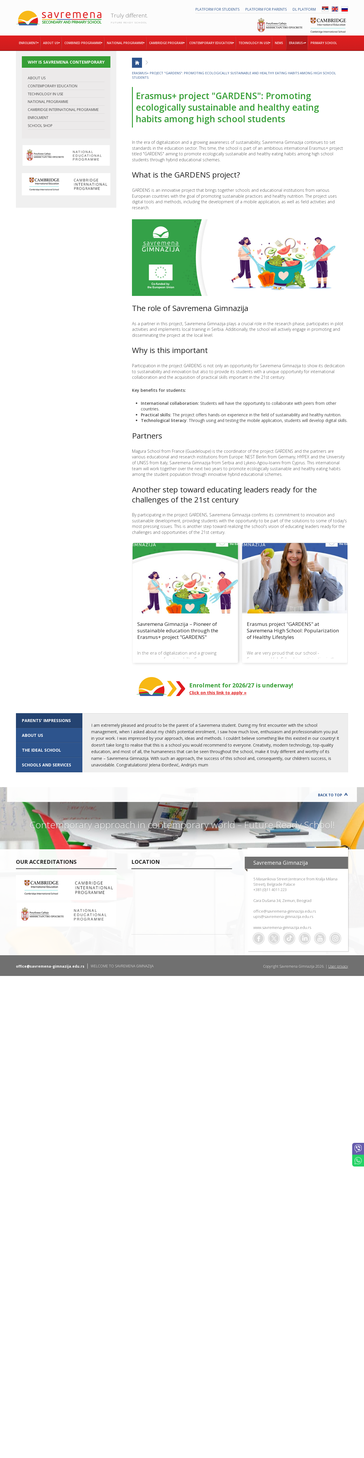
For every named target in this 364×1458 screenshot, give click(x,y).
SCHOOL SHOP (40, 125)
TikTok (289, 938)
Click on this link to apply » (218, 692)
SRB (325, 9)
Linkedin (304, 938)
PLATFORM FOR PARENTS (266, 9)
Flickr (335, 938)
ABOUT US (36, 77)
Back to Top (330, 795)
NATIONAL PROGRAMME (48, 101)
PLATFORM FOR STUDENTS (217, 9)
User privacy (338, 966)
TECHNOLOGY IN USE (45, 93)
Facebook (258, 938)
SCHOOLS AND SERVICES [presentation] (46, 765)
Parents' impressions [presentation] (46, 720)
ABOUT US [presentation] (32, 735)
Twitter (274, 938)
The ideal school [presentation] (41, 750)
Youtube (320, 938)
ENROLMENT (38, 117)
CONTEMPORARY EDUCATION (52, 85)
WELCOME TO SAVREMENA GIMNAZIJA (122, 966)
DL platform (304, 9)
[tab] (49, 720)
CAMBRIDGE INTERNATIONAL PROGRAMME (63, 109)
